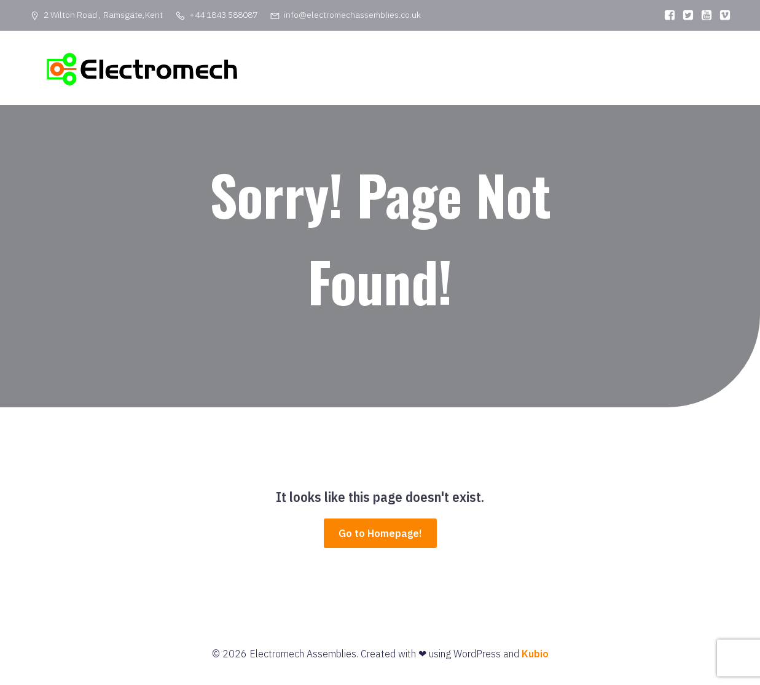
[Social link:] (666, 15)
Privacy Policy (689, 71)
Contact (619, 71)
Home (442, 71)
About (492, 71)
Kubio (535, 659)
